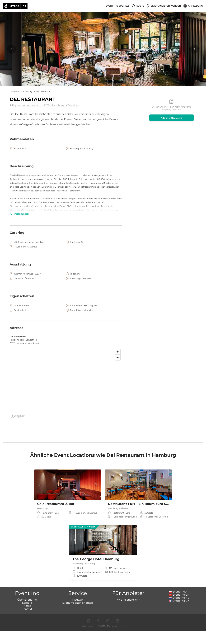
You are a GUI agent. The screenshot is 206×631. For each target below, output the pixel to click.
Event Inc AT (179, 591)
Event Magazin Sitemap (77, 602)
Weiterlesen (19, 214)
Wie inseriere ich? (128, 599)
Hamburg (27, 91)
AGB (102, 626)
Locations (14, 91)
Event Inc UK (179, 600)
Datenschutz (115, 626)
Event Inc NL (179, 597)
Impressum (89, 626)
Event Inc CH (179, 594)
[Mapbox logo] (18, 416)
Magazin (77, 599)
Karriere (27, 602)
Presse (27, 605)
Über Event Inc (27, 599)
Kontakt (27, 609)
